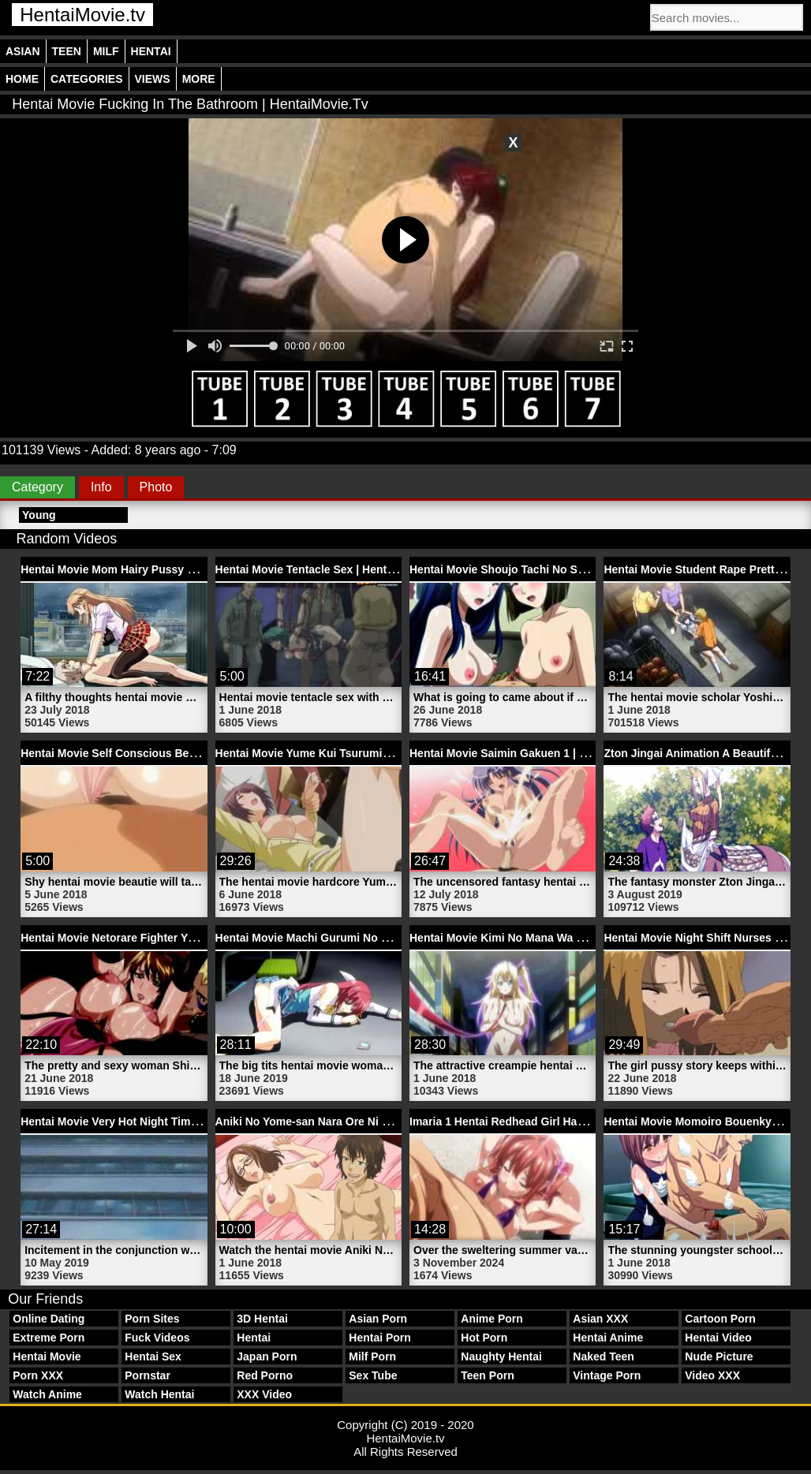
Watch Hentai (159, 1394)
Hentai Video (718, 1337)
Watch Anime (47, 1394)
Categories (86, 79)
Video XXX (712, 1375)
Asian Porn (378, 1318)
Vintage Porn (607, 1375)
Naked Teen (603, 1356)
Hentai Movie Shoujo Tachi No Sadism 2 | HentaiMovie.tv (557, 569)
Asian (23, 51)
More (198, 79)
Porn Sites (152, 1318)
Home (22, 79)
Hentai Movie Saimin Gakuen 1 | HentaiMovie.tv (533, 753)
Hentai (151, 51)
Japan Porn (267, 1356)
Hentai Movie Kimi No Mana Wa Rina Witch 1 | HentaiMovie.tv (569, 937)
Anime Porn (492, 1318)
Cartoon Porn (720, 1318)
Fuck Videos (157, 1337)
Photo (156, 487)
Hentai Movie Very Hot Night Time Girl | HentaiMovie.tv (163, 1121)
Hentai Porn (380, 1337)
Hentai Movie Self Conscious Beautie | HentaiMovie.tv (161, 753)
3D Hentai (262, 1318)
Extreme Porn (48, 1337)
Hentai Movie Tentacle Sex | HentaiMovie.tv (327, 569)
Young (39, 515)
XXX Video (264, 1394)
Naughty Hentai (501, 1356)
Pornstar (147, 1375)
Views (152, 79)
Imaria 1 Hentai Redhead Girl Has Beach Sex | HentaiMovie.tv (569, 1121)
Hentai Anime (608, 1337)
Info (101, 487)
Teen (66, 51)
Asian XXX (600, 1318)
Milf (106, 51)
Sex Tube (373, 1375)
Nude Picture (719, 1356)
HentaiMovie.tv (82, 14)
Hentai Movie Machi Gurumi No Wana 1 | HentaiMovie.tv (360, 937)
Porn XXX (38, 1375)
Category (37, 487)
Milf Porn (372, 1356)
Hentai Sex (153, 1356)
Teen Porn (487, 1375)
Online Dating (48, 1318)
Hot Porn (484, 1337)
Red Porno (265, 1375)
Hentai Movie (46, 1356)
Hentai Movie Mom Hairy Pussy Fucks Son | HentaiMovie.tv (175, 569)
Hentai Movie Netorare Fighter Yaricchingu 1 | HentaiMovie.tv (180, 937)
